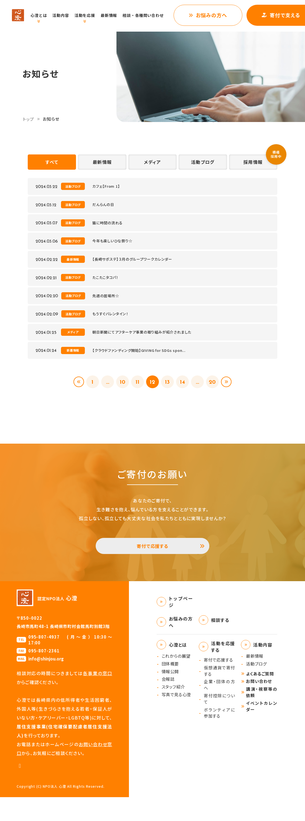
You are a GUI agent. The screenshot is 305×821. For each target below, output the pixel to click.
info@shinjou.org (46, 682)
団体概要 (170, 687)
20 (216, 400)
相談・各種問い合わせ (148, 15)
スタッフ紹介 (173, 710)
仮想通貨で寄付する (219, 694)
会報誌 (168, 703)
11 (136, 400)
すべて (51, 164)
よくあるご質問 (260, 697)
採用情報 (253, 164)
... (104, 400)
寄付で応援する (153, 567)
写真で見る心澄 (176, 718)
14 (184, 400)
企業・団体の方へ (219, 708)
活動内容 (66, 15)
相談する (220, 643)
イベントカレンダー (261, 730)
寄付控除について (219, 722)
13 (168, 400)
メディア (152, 164)
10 (120, 400)
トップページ (181, 625)
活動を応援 (90, 15)
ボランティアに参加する (219, 737)
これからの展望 (176, 680)
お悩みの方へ (217, 15)
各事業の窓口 (97, 697)
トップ (28, 119)
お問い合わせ (259, 705)
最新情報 (114, 15)
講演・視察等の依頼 (261, 716)
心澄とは (44, 15)
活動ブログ (202, 164)
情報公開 (170, 695)
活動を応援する (223, 670)
